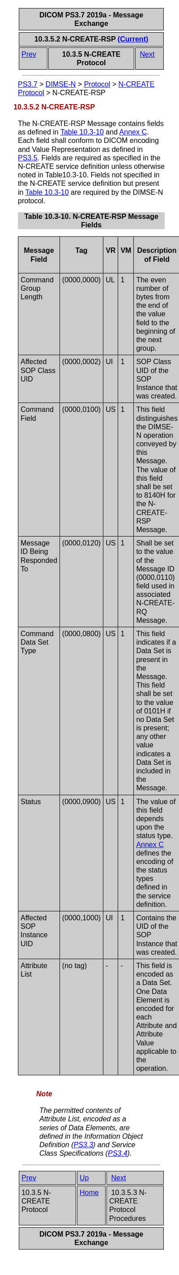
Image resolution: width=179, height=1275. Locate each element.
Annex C (133, 132)
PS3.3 (83, 1145)
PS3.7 (28, 84)
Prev (28, 54)
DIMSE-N (61, 84)
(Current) (133, 39)
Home (89, 1192)
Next (147, 54)
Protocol (97, 84)
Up (84, 1178)
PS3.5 (28, 158)
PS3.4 (118, 1153)
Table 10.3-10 (82, 132)
